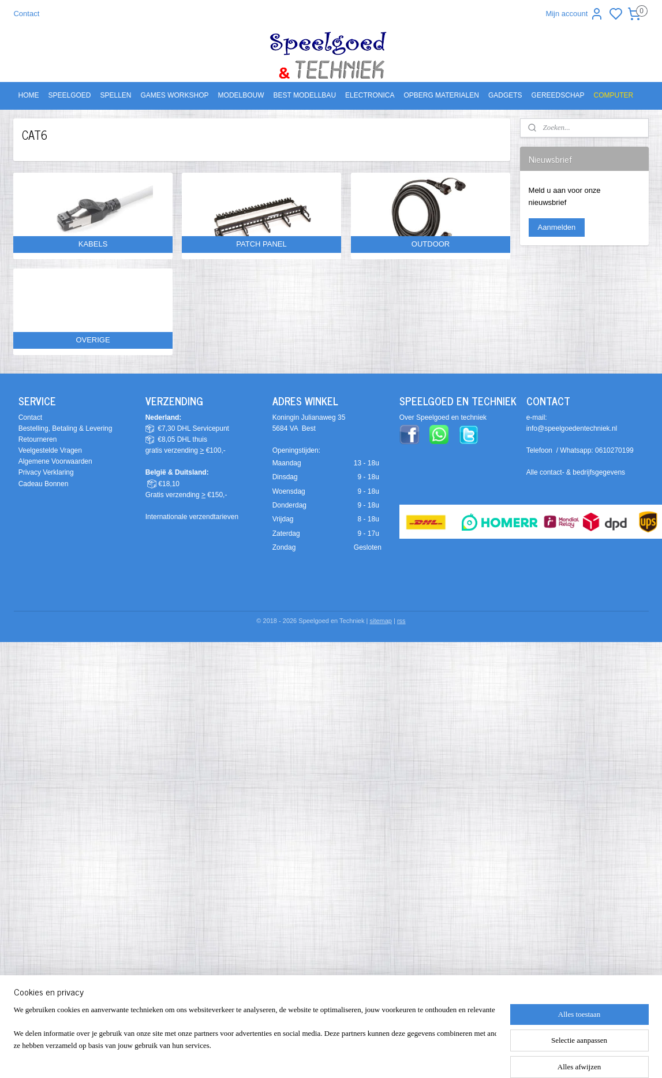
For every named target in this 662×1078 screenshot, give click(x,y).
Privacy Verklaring (46, 472)
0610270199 (614, 450)
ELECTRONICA (369, 95)
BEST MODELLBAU (305, 95)
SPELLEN (116, 95)
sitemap (380, 620)
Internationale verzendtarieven (191, 517)
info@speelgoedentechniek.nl (572, 428)
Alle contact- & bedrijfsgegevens (575, 472)
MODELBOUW (241, 95)
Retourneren (37, 439)
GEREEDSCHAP (558, 95)
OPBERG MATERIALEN (440, 95)
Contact (26, 13)
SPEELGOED (69, 95)
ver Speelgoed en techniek (446, 417)
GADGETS (505, 95)
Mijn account (574, 14)
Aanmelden (557, 227)
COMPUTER (614, 95)
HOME (28, 95)
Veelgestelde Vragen (50, 450)
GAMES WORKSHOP (175, 95)
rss (401, 620)
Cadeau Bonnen (43, 484)
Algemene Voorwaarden (55, 461)
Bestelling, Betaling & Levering (65, 428)
